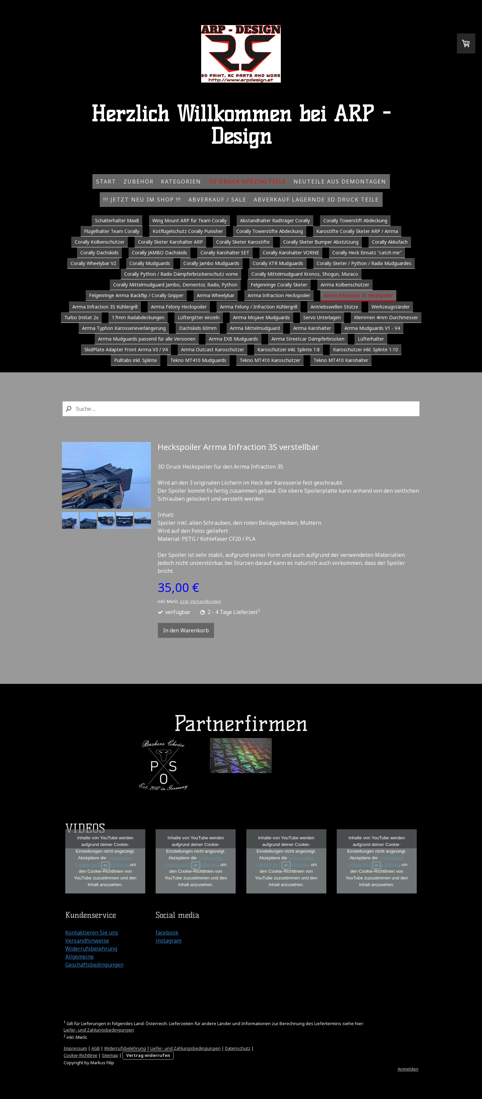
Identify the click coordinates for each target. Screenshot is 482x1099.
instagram (168, 940)
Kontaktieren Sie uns (91, 932)
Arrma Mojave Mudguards (261, 317)
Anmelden (408, 1069)
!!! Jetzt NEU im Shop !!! (142, 199)
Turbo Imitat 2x (81, 317)
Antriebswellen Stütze (334, 306)
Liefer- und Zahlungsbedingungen (99, 1030)
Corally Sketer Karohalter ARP (170, 242)
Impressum (75, 1048)
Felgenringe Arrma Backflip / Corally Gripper (136, 295)
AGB (95, 1048)
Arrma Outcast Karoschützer (212, 349)
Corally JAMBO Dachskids (159, 252)
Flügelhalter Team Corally (111, 231)
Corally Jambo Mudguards (211, 263)
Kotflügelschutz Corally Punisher (188, 231)
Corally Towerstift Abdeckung (355, 220)
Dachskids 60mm (198, 328)
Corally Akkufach (390, 242)
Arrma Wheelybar (215, 295)
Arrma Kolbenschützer (345, 284)
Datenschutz (237, 1048)
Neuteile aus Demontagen (340, 181)
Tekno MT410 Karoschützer (270, 360)
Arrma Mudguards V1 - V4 (372, 328)
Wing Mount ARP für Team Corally (189, 220)
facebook (167, 932)
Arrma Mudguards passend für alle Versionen (146, 339)
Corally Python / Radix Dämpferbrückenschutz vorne (181, 274)
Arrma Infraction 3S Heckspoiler (358, 295)
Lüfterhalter (371, 339)
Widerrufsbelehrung (91, 948)
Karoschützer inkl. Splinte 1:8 (288, 349)
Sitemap (110, 1055)
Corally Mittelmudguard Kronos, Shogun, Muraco (304, 274)
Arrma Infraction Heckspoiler (279, 295)
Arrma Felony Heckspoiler (179, 306)
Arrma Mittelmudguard (255, 328)
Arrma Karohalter (312, 328)
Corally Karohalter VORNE (291, 252)
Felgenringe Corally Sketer (279, 284)
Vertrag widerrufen (148, 1055)
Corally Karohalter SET (224, 252)
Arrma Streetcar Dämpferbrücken (307, 339)
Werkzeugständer (391, 306)
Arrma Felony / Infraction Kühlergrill (258, 306)
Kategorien (181, 181)
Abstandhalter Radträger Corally (275, 220)
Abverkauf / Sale (217, 199)
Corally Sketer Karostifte (243, 242)
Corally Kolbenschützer (100, 242)
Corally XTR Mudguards (278, 263)
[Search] (241, 409)
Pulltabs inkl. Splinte (135, 360)
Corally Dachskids (99, 252)
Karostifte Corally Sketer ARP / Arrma (357, 231)
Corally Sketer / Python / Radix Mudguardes (364, 263)
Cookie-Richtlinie (80, 1055)
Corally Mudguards (150, 263)
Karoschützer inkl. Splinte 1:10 (365, 349)
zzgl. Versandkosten (200, 601)
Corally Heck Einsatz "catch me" (367, 252)
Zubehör (139, 181)
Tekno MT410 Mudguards (198, 360)
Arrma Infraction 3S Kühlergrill (105, 306)
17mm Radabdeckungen (138, 317)
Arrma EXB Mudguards (233, 339)
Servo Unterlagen (322, 317)
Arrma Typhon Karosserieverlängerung (124, 328)
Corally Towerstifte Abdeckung (269, 231)
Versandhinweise (87, 940)
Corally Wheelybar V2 (93, 263)
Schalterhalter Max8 (117, 220)
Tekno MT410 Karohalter (341, 360)
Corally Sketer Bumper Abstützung (320, 242)
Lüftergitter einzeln (199, 317)
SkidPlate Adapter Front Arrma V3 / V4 (126, 349)
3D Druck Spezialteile (247, 181)
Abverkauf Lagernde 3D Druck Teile (316, 199)
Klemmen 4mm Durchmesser (386, 317)
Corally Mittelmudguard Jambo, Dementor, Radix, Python (175, 284)
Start (106, 181)
